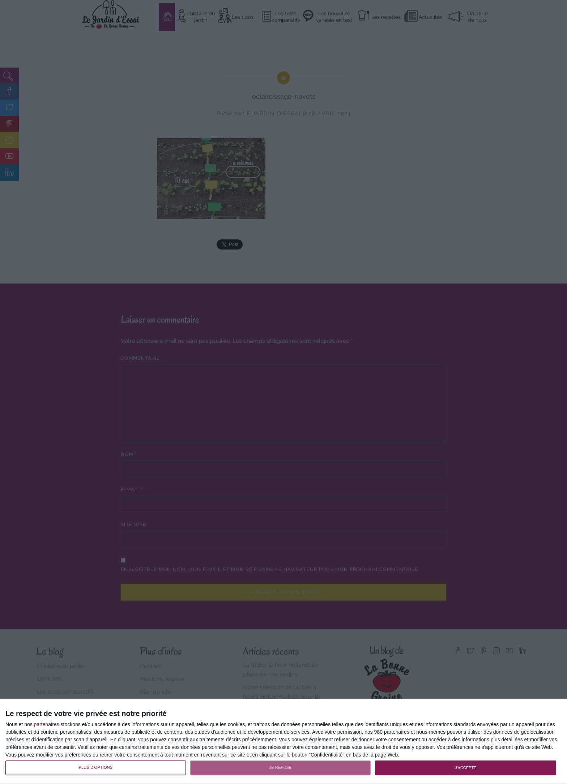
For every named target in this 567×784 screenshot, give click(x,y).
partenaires (46, 724)
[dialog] (283, 741)
